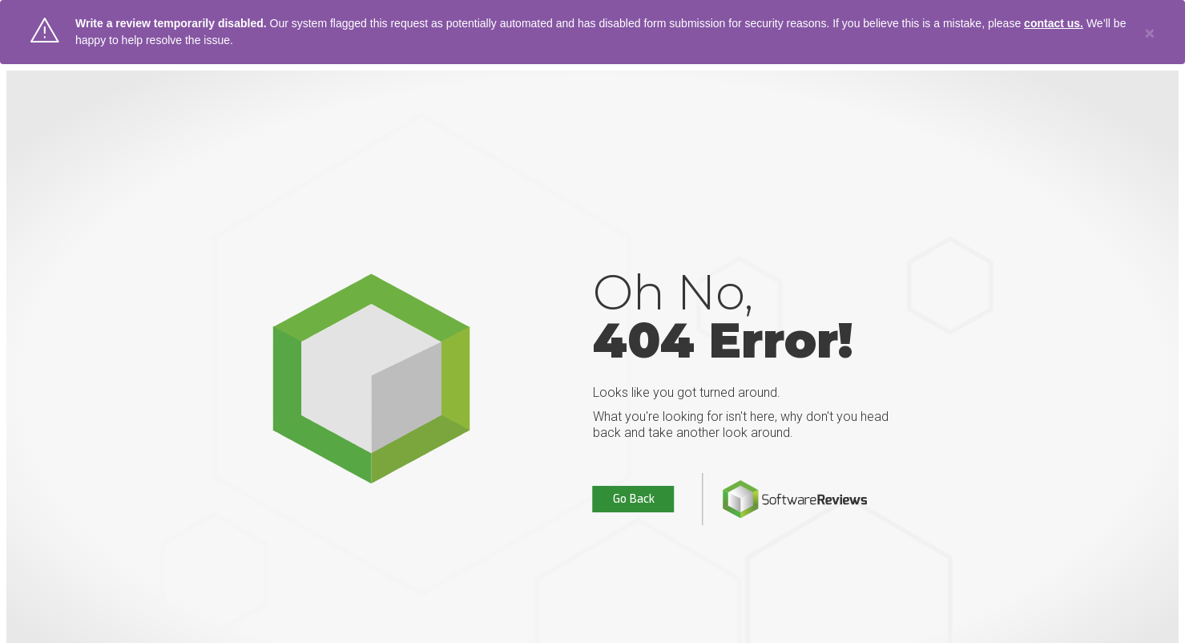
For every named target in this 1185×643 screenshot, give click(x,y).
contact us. (1053, 23)
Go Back (634, 499)
